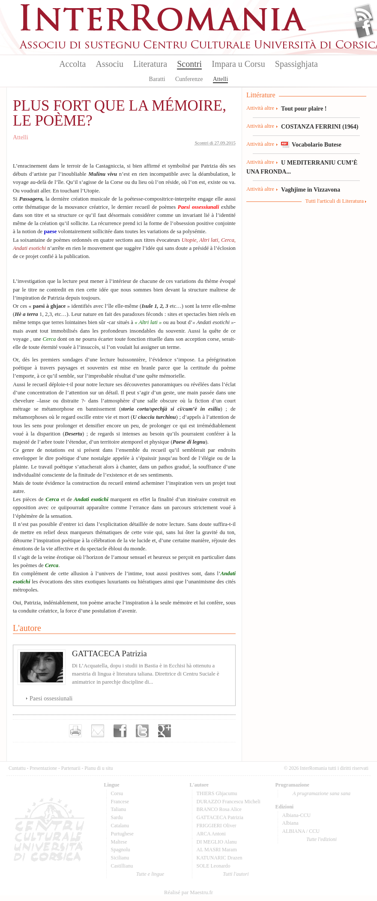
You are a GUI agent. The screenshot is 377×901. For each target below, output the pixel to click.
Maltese (119, 842)
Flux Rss (363, 14)
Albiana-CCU (296, 815)
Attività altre (260, 108)
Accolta (72, 64)
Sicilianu (120, 858)
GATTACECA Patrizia (109, 653)
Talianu (118, 809)
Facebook (363, 28)
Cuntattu (17, 768)
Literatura (150, 64)
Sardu (117, 817)
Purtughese (122, 834)
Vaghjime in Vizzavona (310, 189)
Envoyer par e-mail (98, 731)
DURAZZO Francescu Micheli (228, 802)
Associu (109, 64)
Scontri (189, 64)
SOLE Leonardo (213, 866)
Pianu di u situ (98, 768)
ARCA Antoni (211, 834)
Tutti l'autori (235, 874)
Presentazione (43, 768)
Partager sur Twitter (142, 731)
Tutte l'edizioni (321, 839)
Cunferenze (189, 79)
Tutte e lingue (150, 874)
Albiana (290, 823)
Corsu (117, 793)
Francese (120, 802)
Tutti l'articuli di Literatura (334, 201)
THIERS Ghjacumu (217, 793)
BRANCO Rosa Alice (219, 809)
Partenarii (71, 768)
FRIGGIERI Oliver (216, 826)
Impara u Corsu (238, 64)
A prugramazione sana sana (321, 793)
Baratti (157, 79)
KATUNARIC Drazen (219, 858)
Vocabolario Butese (316, 144)
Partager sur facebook (120, 731)
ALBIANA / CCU (301, 831)
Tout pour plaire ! (304, 108)
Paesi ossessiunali (51, 698)
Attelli (220, 79)
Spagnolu (120, 850)
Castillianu (122, 866)
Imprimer (75, 731)
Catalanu (120, 826)
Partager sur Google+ (164, 731)
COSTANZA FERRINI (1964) (319, 126)
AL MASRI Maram (217, 850)
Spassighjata (296, 64)
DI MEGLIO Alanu (217, 842)
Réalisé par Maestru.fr (188, 892)
